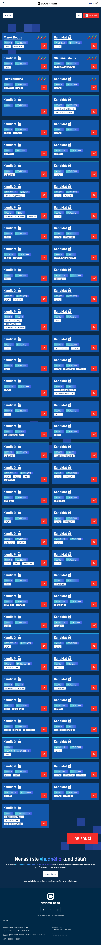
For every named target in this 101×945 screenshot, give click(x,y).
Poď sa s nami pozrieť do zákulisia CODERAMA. (16, 931)
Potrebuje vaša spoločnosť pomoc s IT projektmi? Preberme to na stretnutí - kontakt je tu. (24, 935)
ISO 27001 (10, 939)
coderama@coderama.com (59, 936)
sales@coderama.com (74, 864)
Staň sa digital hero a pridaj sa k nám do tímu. (15, 927)
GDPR (4, 939)
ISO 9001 (17, 939)
